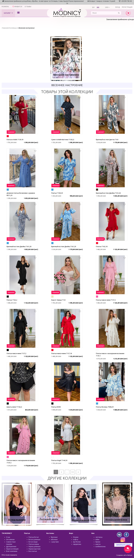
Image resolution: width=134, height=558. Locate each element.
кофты (75, 539)
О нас (8, 537)
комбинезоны (100, 546)
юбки (97, 539)
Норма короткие (35, 549)
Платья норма (34, 544)
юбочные (54, 539)
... (67, 472)
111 (72, 472)
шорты (98, 544)
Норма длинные (34, 546)
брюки (97, 542)
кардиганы (77, 544)
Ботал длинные (34, 539)
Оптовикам (10, 539)
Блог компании (11, 551)
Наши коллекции (12, 549)
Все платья (33, 551)
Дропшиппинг (11, 546)
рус (93, 7)
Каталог (8, 13)
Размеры (5, 6)
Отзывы (28, 6)
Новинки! (11, 132)
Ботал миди (33, 542)
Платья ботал (34, 537)
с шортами (55, 542)
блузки (75, 537)
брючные (54, 537)
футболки (77, 542)
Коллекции (13, 28)
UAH (106, 7)
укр (98, 7)
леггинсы (98, 537)
